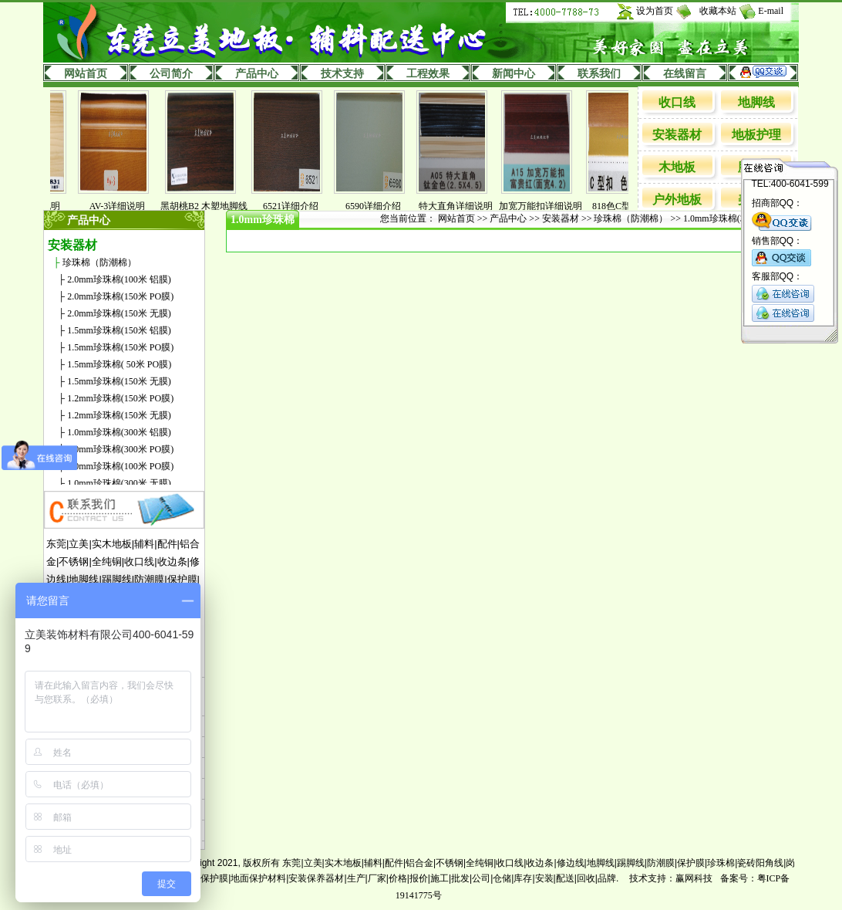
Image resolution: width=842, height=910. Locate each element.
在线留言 (684, 73)
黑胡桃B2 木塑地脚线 (211, 206)
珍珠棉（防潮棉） (99, 262)
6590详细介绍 (381, 206)
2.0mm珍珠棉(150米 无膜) (119, 313)
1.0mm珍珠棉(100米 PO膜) (120, 466)
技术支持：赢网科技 (670, 878)
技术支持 (342, 73)
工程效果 (428, 73)
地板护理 (756, 134)
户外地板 (677, 199)
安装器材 (677, 134)
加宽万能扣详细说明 (548, 206)
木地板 (676, 167)
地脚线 (756, 102)
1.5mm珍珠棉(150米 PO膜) (120, 347)
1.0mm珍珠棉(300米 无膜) (119, 483)
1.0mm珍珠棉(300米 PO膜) (120, 449)
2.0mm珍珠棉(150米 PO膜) (120, 296)
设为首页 (654, 10)
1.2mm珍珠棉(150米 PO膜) (120, 398)
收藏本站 (717, 10)
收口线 (676, 102)
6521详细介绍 (298, 206)
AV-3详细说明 (125, 206)
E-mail (770, 10)
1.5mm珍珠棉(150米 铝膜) (119, 330)
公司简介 (171, 73)
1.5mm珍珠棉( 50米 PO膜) (119, 364)
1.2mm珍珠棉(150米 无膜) (119, 415)
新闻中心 (513, 73)
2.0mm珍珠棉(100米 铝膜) (119, 279)
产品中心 (256, 73)
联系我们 (599, 73)
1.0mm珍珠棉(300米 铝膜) (119, 432)
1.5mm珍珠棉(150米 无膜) (119, 381)
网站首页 (85, 73)
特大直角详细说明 (463, 206)
